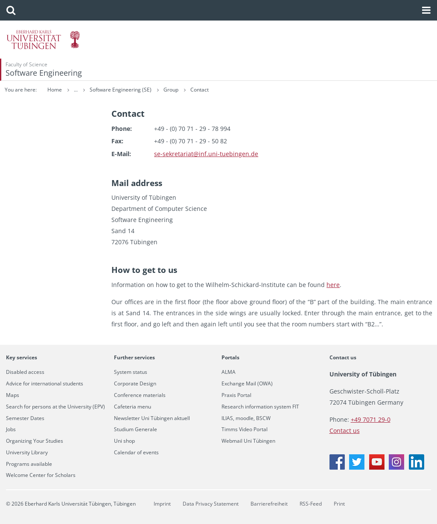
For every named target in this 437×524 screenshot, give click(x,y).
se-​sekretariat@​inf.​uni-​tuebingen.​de (206, 154)
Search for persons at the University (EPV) (55, 406)
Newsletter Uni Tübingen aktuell (152, 418)
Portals (230, 357)
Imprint (162, 503)
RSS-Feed (311, 503)
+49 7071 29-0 (370, 419)
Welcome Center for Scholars (41, 475)
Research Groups (110, 89)
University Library (27, 452)
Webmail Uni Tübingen (248, 441)
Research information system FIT (260, 406)
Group (224, 89)
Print (339, 503)
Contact (252, 89)
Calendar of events (136, 452)
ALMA (228, 372)
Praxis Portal (236, 395)
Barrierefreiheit (269, 503)
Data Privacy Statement (211, 503)
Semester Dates (25, 418)
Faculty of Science (26, 64)
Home (54, 89)
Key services (21, 357)
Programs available (29, 464)
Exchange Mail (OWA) (247, 383)
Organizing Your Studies (34, 441)
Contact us (342, 357)
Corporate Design (135, 383)
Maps (12, 395)
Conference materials (140, 395)
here (333, 285)
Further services (134, 357)
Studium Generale (135, 429)
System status (130, 372)
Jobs (11, 429)
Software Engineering (44, 73)
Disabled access (25, 372)
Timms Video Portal (244, 429)
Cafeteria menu (132, 406)
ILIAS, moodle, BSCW (246, 418)
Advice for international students (44, 383)
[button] (11, 10)
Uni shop (124, 441)
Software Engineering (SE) (174, 89)
